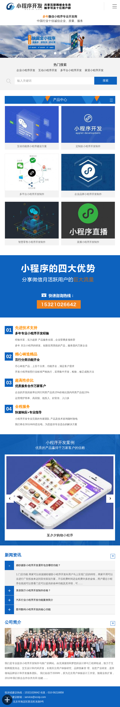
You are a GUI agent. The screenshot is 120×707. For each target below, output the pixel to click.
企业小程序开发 (25, 70)
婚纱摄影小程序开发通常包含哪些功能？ (38, 565)
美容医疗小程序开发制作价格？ (33, 590)
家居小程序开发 (94, 70)
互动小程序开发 (47, 70)
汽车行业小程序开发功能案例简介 (34, 599)
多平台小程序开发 (71, 70)
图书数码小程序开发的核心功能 (33, 609)
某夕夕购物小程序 (60, 535)
